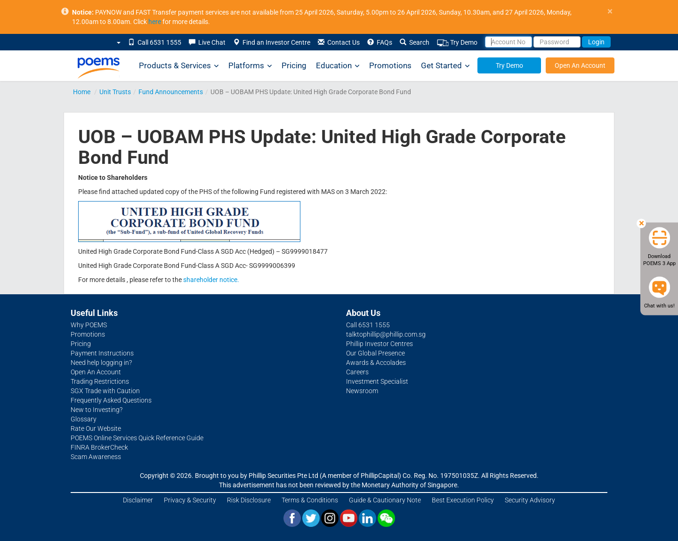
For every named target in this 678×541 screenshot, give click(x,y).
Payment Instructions (102, 353)
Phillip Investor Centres (379, 343)
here (154, 21)
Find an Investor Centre (271, 42)
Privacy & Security (190, 500)
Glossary (84, 419)
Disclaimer (138, 500)
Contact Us (339, 42)
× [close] (610, 11)
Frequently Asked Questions (111, 400)
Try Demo (457, 43)
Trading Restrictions (100, 381)
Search (414, 42)
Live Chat (207, 42)
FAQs (379, 42)
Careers (357, 372)
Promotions (390, 65)
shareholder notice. (211, 279)
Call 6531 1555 (154, 42)
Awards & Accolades (376, 362)
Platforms (250, 65)
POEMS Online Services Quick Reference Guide (137, 438)
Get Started (445, 65)
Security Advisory (530, 500)
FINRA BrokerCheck (99, 447)
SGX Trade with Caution (105, 391)
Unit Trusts (115, 92)
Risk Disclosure (249, 500)
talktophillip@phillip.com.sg (386, 334)
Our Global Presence (375, 353)
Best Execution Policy (463, 500)
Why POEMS (89, 325)
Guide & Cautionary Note (385, 500)
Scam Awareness (96, 456)
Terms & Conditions (310, 500)
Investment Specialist (377, 381)
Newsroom (362, 391)
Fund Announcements (170, 92)
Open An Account (580, 65)
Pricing (294, 65)
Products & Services (179, 65)
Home (81, 92)
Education (338, 65)
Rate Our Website (96, 428)
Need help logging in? (101, 362)
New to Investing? (96, 409)
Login (596, 42)
